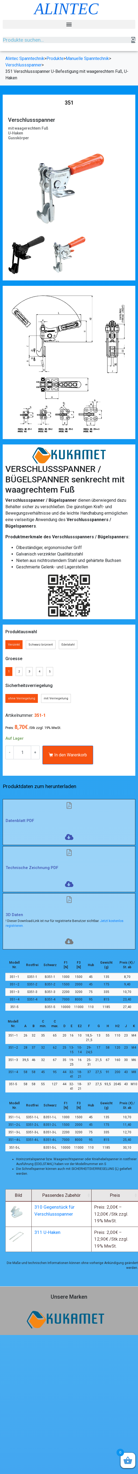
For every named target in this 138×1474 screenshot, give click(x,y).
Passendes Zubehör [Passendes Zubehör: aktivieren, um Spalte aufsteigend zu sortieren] (76, 1195)
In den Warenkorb (70, 754)
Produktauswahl (21, 631)
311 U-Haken (59, 1239)
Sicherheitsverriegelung (29, 685)
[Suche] (133, 40)
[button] (69, 24)
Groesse (13, 658)
